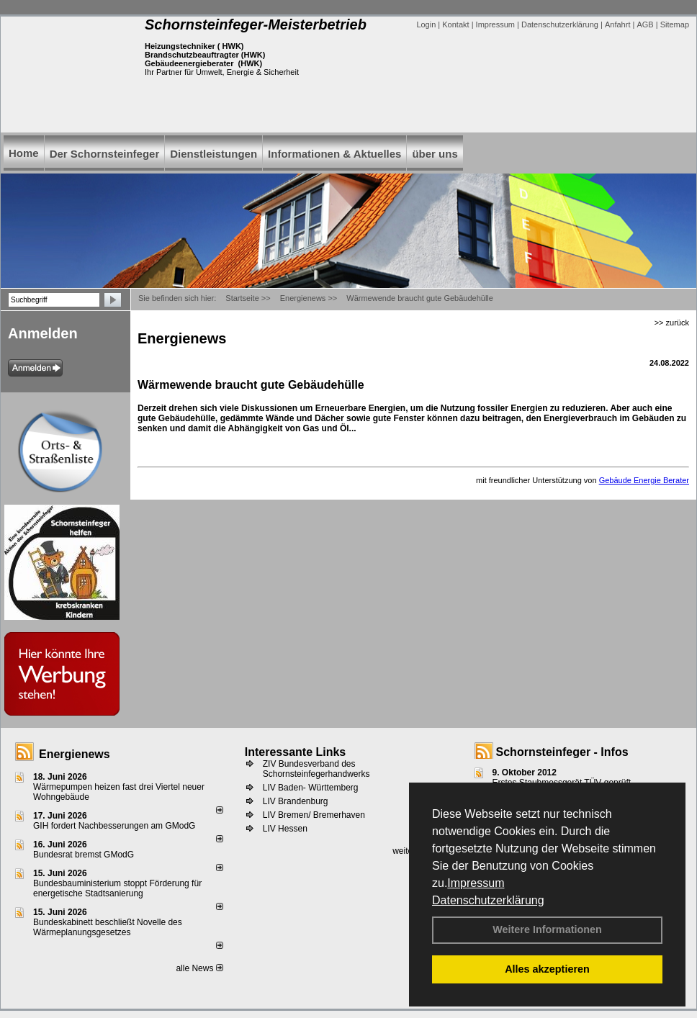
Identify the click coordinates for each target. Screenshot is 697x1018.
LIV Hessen (285, 829)
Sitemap (674, 24)
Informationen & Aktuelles (334, 154)
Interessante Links (295, 752)
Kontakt (455, 24)
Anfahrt (617, 24)
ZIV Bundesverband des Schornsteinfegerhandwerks (316, 769)
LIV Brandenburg (295, 801)
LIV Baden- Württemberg (311, 788)
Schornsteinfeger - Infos (562, 752)
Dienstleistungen (213, 154)
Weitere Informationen (547, 929)
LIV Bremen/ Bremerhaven (314, 815)
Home (24, 153)
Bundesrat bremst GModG (83, 855)
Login (426, 24)
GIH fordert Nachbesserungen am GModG (114, 826)
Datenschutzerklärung (488, 900)
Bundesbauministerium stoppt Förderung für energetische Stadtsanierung (117, 888)
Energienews (74, 754)
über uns (434, 154)
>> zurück (672, 322)
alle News (199, 968)
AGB (645, 24)
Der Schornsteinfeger (105, 154)
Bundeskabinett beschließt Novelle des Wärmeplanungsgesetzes (107, 927)
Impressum (475, 883)
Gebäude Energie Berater (644, 480)
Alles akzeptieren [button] (547, 969)
